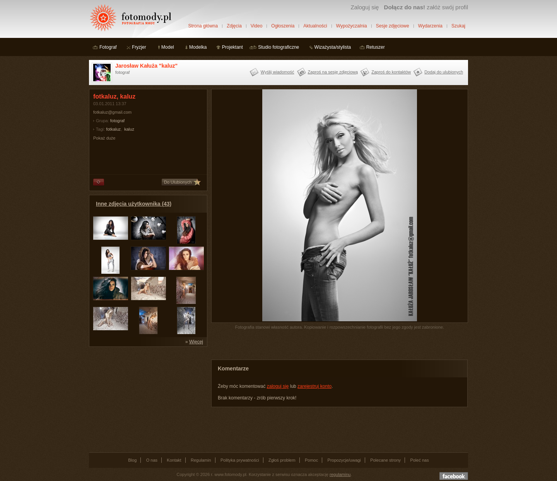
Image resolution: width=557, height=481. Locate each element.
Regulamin (201, 460)
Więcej (196, 342)
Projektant (232, 47)
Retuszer (375, 47)
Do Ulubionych (178, 182)
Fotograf (108, 47)
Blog (132, 460)
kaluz (129, 129)
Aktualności (315, 26)
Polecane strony (385, 460)
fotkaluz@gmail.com (112, 112)
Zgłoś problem (282, 460)
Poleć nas (419, 460)
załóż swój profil (426, 7)
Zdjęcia (234, 26)
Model (167, 47)
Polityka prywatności (239, 460)
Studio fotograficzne (278, 47)
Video (256, 26)
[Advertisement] (147, 399)
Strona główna (203, 26)
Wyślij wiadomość (277, 72)
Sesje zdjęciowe (392, 26)
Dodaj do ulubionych (443, 72)
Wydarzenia (430, 26)
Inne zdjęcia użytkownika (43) (133, 204)
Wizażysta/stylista (332, 47)
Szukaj (458, 26)
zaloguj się (278, 386)
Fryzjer (139, 47)
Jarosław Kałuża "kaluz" (146, 66)
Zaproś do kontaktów (391, 72)
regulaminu (340, 474)
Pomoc (311, 460)
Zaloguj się (364, 7)
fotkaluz (113, 129)
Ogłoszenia (282, 26)
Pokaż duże (104, 138)
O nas (151, 460)
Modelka (198, 47)
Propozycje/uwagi (344, 460)
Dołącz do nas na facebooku (453, 476)
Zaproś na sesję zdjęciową (333, 72)
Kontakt (174, 460)
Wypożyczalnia (351, 26)
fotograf (117, 120)
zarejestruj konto (314, 386)
